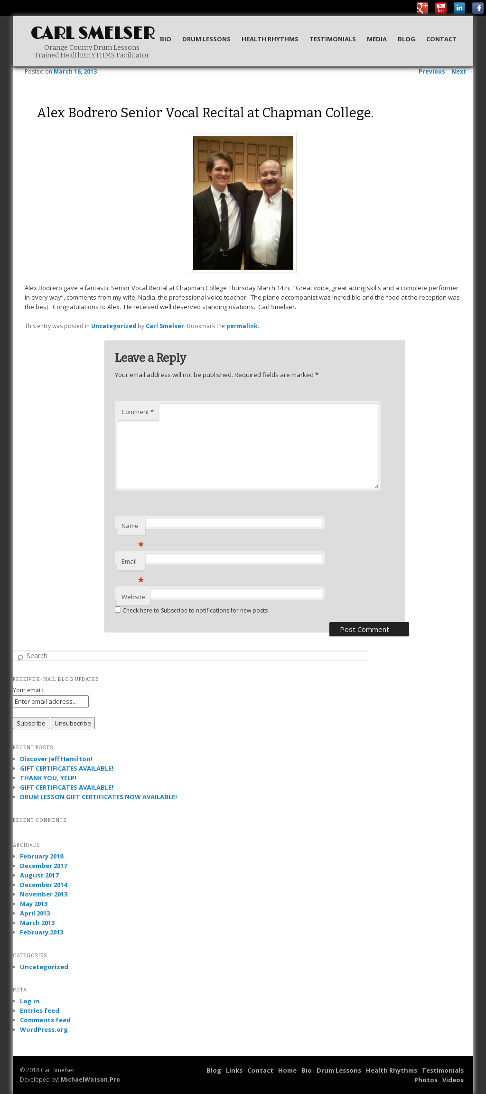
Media (377, 39)
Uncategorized (113, 326)
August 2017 (39, 875)
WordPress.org (44, 1029)
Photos (426, 1079)
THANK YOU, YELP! (48, 777)
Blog (406, 39)
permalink (242, 326)
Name (133, 528)
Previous (428, 71)
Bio (165, 39)
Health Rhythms (270, 39)
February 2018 (41, 856)
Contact (441, 39)
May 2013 (33, 903)
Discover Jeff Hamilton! (56, 758)
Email (133, 563)
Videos (453, 1079)
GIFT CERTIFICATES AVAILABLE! (66, 768)
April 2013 (35, 913)
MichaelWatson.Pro (90, 1079)
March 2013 (37, 922)
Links (234, 1070)
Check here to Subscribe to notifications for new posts (191, 610)
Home (287, 1070)
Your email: (28, 690)
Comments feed (45, 1020)
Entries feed (39, 1010)
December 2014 (43, 884)
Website (133, 597)
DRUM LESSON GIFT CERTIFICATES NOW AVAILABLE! (98, 796)
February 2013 (41, 932)
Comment (138, 411)
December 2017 (43, 865)
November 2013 (43, 894)
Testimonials (332, 39)
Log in (29, 1001)
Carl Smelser (92, 34)
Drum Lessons (206, 39)
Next (462, 71)
